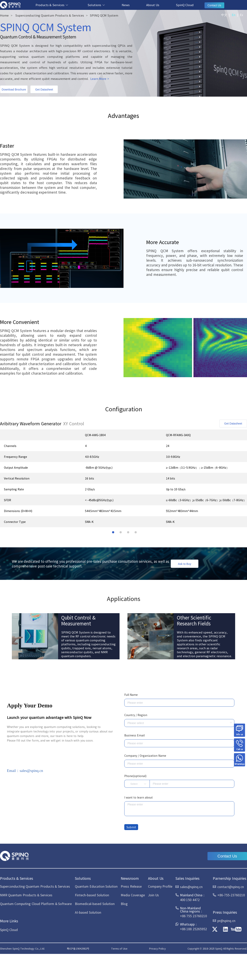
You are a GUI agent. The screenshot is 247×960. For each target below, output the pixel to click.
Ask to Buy (184, 563)
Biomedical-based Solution (94, 903)
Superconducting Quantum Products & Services (49, 15)
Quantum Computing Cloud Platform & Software (36, 903)
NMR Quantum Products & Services (26, 895)
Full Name (131, 695)
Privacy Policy (157, 948)
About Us (152, 5)
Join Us (153, 895)
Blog (124, 903)
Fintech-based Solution (92, 895)
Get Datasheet (44, 89)
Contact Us (214, 5)
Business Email (134, 735)
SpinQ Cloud (185, 5)
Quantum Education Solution (96, 886)
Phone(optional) (135, 776)
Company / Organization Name (145, 756)
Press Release (131, 886)
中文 (224, 15)
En (233, 15)
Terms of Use (119, 948)
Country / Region (135, 715)
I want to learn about (138, 797)
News (126, 5)
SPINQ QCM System (104, 15)
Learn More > (99, 79)
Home (4, 15)
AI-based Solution (88, 912)
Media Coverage (133, 895)
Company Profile (160, 886)
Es (241, 15)
